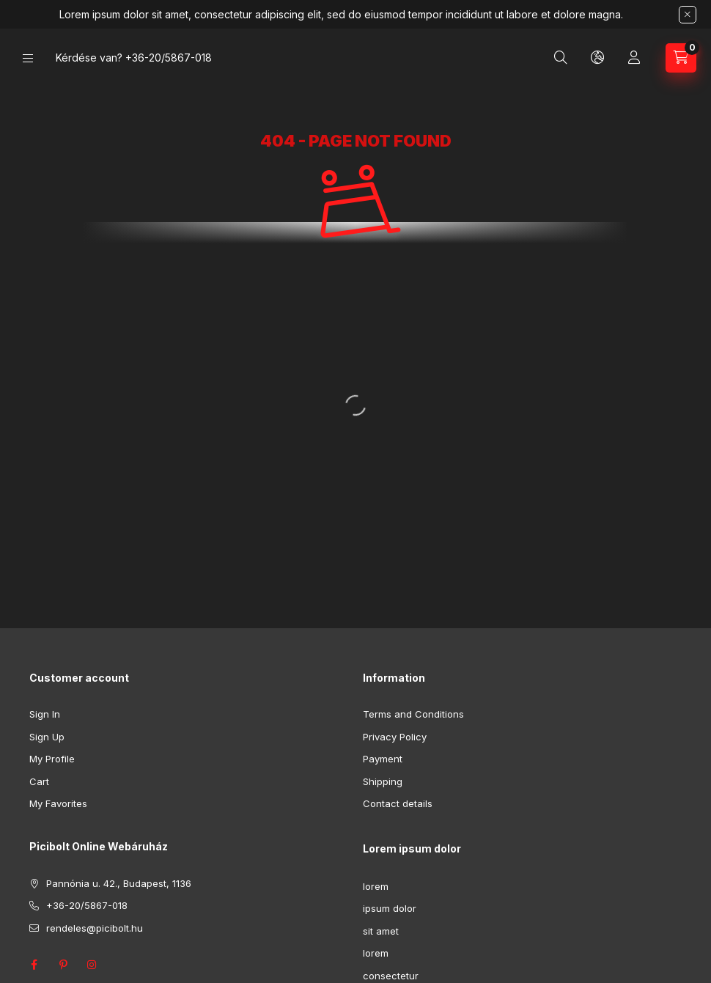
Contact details (397, 803)
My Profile (52, 759)
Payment (382, 759)
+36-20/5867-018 (168, 57)
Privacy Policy (395, 737)
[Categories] (28, 58)
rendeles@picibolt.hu (94, 928)
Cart (39, 781)
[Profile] (634, 58)
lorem (375, 886)
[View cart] (681, 58)
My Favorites (58, 803)
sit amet (381, 931)
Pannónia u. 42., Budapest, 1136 (118, 883)
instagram (92, 964)
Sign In (44, 714)
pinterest (63, 964)
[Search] (560, 58)
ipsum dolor (389, 908)
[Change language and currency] (597, 58)
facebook (33, 964)
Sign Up (47, 737)
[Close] (687, 14)
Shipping (382, 781)
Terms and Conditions (413, 714)
